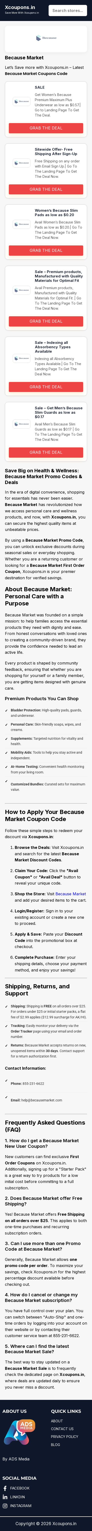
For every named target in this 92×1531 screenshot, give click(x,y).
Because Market (70, 893)
